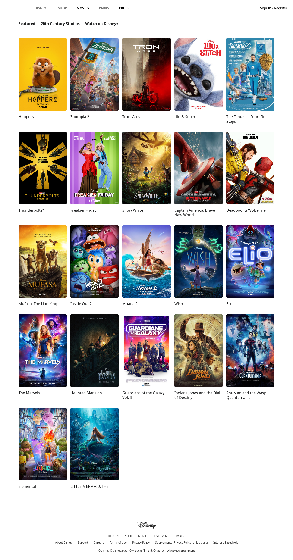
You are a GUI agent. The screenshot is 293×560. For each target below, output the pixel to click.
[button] (276, 7)
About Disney (63, 542)
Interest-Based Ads (225, 542)
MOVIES (143, 536)
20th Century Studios (60, 23)
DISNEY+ (114, 536)
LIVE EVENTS (162, 536)
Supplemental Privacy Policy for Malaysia (181, 542)
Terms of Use (118, 542)
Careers (99, 542)
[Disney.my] (17, 7)
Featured (27, 23)
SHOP (128, 536)
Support (83, 542)
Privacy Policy (141, 542)
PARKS (180, 536)
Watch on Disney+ (101, 23)
